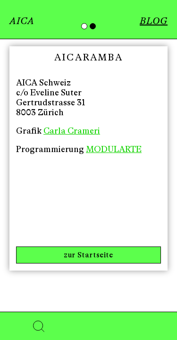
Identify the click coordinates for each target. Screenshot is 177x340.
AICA (21, 21)
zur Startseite (88, 255)
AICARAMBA (88, 57)
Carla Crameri (71, 131)
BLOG (154, 21)
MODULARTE (114, 149)
